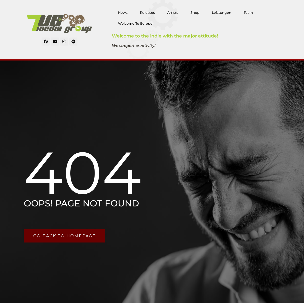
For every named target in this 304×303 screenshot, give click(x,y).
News (123, 12)
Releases (147, 12)
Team (248, 12)
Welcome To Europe (135, 23)
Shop (195, 12)
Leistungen (221, 12)
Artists (172, 12)
